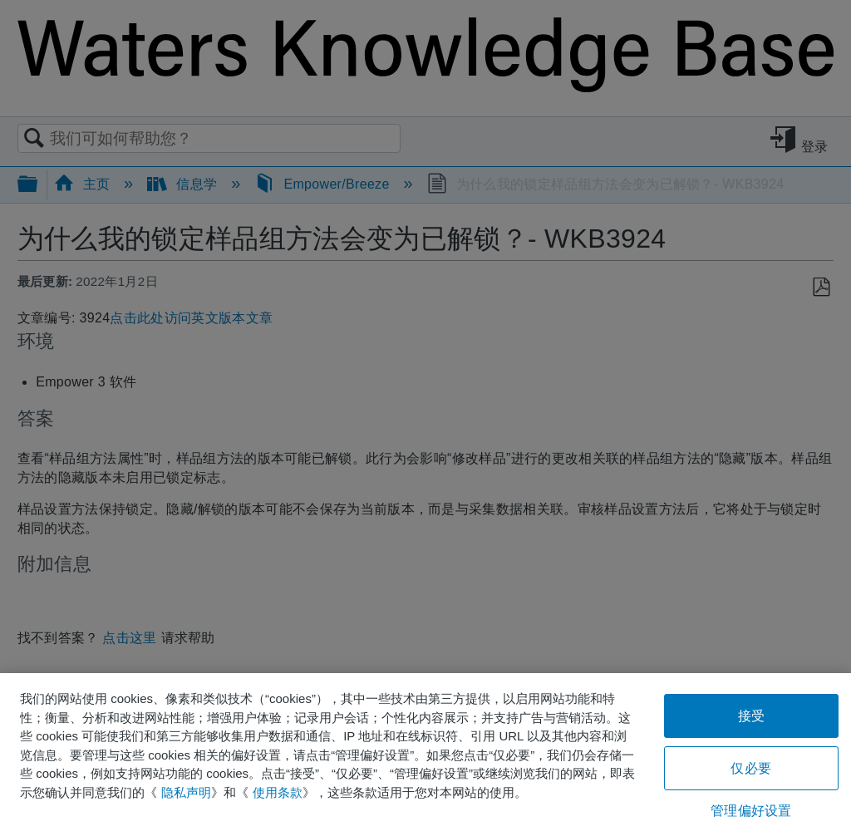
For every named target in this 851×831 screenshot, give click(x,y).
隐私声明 (186, 792)
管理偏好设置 (751, 811)
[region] (425, 752)
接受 (751, 716)
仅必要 (750, 768)
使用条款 (278, 792)
